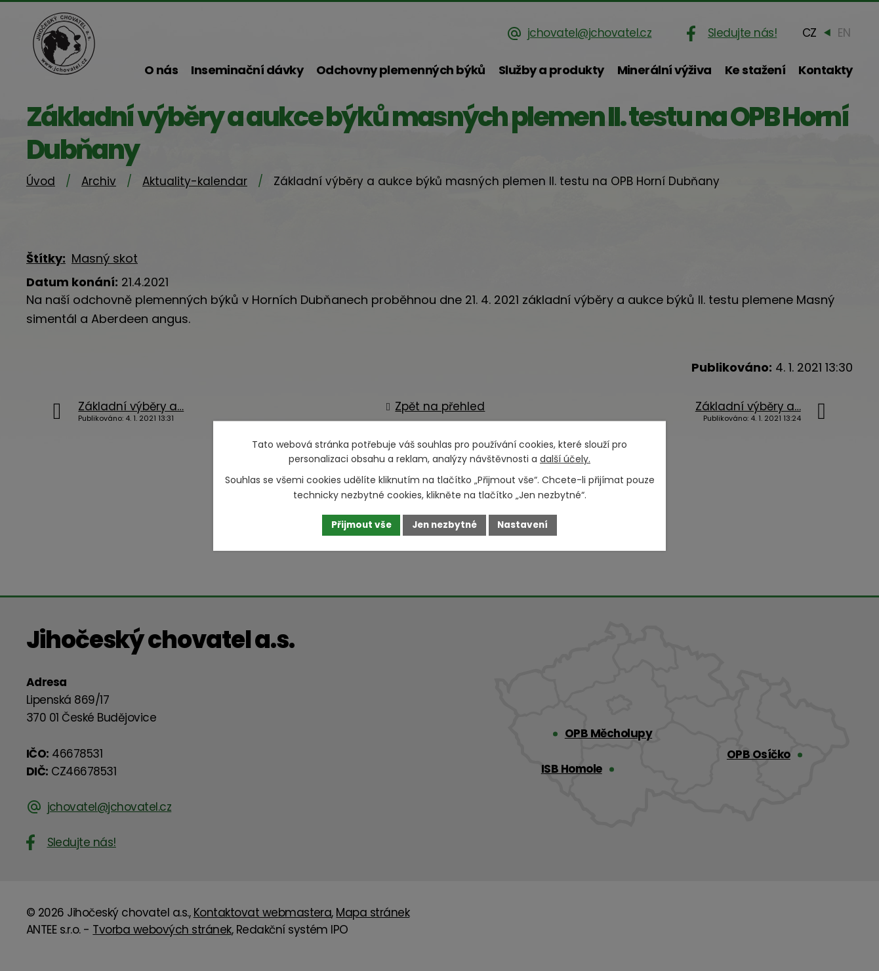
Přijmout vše (358, 524)
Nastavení (526, 524)
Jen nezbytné (444, 524)
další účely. (565, 458)
